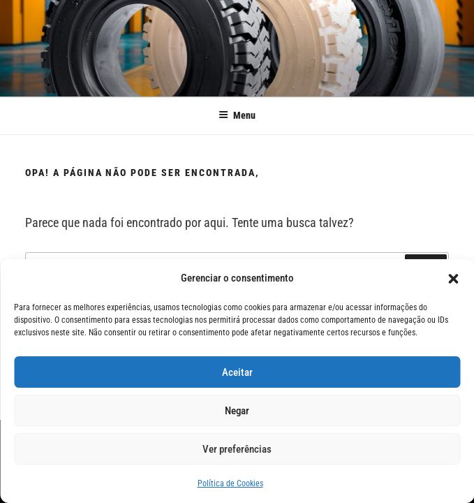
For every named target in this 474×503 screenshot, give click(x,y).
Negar (237, 410)
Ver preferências (237, 449)
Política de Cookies (230, 483)
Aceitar (237, 372)
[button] (453, 279)
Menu (237, 115)
